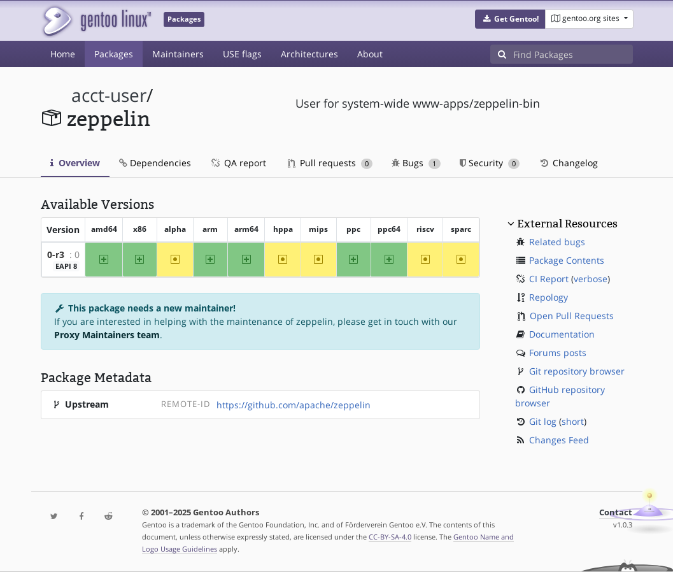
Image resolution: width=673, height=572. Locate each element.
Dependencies (155, 163)
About (370, 54)
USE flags (242, 54)
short (573, 421)
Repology (548, 297)
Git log (542, 421)
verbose (590, 279)
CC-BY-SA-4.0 (390, 536)
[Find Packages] (573, 54)
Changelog (568, 163)
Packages (113, 54)
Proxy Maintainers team (107, 335)
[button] (510, 19)
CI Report (549, 279)
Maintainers (178, 54)
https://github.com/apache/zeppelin (293, 405)
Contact (615, 512)
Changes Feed (559, 440)
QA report (238, 163)
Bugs (416, 163)
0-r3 (55, 254)
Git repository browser (577, 371)
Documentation (562, 334)
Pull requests (330, 163)
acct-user (108, 95)
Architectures (309, 54)
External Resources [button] (567, 223)
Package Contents (566, 260)
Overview (75, 163)
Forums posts (557, 353)
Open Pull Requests (572, 316)
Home (62, 54)
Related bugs (557, 242)
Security (490, 163)
